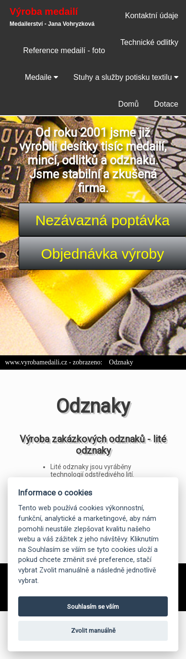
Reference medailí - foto (64, 50)
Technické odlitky (149, 42)
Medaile (41, 77)
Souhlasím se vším (93, 606)
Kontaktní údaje (151, 15)
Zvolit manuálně (93, 630)
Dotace (166, 104)
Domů (128, 104)
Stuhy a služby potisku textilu (125, 77)
